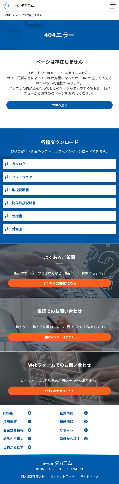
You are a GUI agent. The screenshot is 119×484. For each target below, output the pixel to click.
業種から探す (70, 438)
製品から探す (13, 438)
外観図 (13, 229)
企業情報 (66, 413)
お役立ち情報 (13, 430)
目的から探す (13, 447)
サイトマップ (89, 476)
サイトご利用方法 (63, 476)
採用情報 (10, 421)
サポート (66, 430)
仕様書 (13, 216)
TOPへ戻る (59, 105)
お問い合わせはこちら (60, 390)
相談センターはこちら (60, 337)
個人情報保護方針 (33, 476)
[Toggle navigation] (113, 5)
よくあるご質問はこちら (59, 283)
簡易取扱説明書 (20, 203)
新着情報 (66, 421)
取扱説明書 (17, 190)
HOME (8, 413)
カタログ (15, 164)
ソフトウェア (18, 177)
